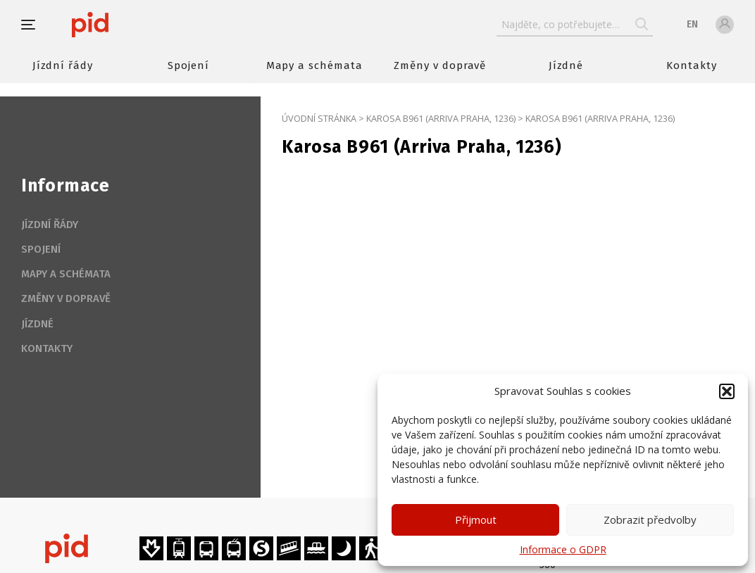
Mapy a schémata (314, 65)
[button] (727, 391)
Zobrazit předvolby (650, 519)
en (692, 24)
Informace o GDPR (563, 549)
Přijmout (476, 519)
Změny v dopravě (440, 65)
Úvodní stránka (319, 118)
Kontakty (691, 65)
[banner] (132, 24)
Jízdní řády (62, 65)
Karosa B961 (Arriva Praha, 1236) (441, 118)
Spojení (188, 65)
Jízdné (566, 65)
